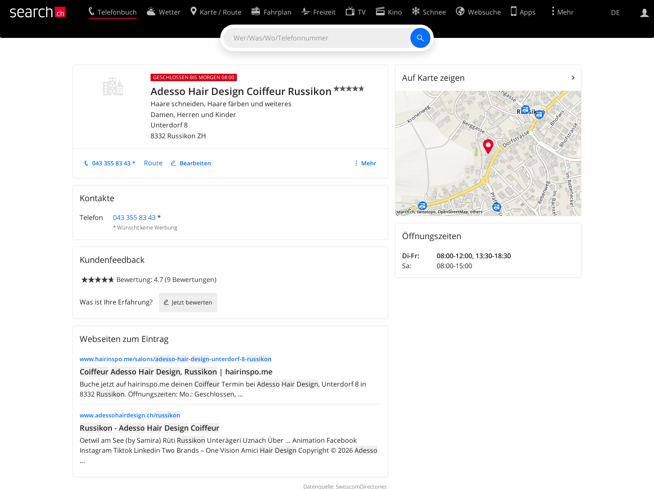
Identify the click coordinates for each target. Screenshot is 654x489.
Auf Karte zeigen (433, 77)
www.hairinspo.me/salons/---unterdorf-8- (176, 359)
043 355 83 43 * (114, 163)
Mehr (368, 163)
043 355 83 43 (134, 217)
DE (615, 12)
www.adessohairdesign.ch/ (130, 415)
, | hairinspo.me (176, 372)
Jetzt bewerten (192, 302)
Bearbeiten (195, 163)
